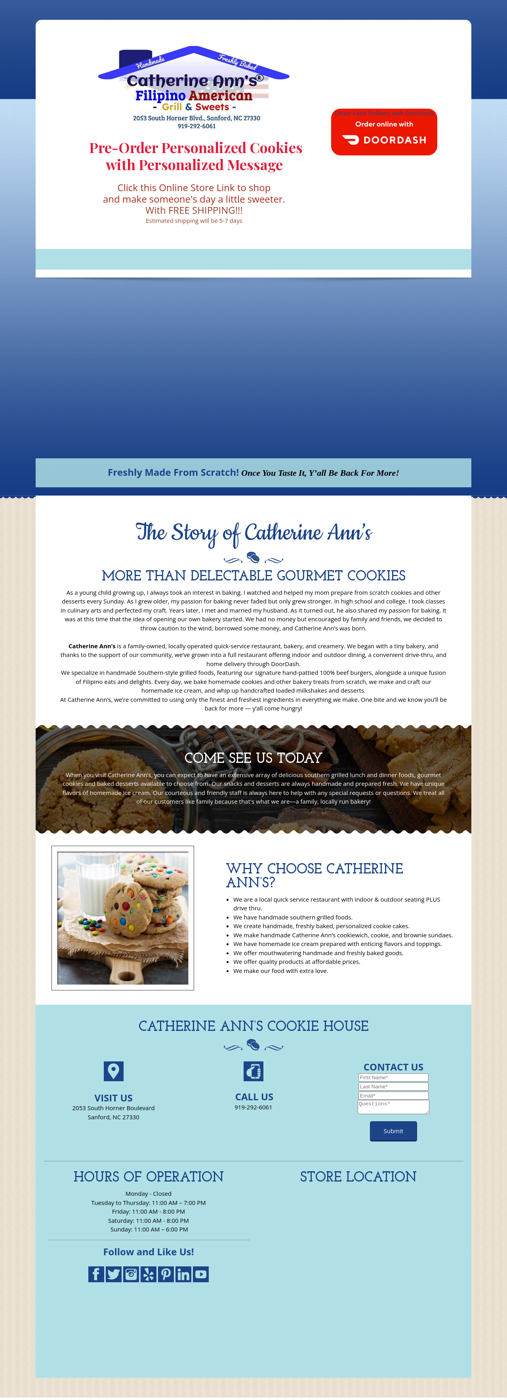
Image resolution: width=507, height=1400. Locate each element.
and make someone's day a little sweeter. (194, 198)
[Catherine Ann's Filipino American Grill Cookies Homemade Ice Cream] (194, 87)
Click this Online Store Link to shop (194, 187)
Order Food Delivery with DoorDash (384, 113)
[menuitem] (45, 259)
